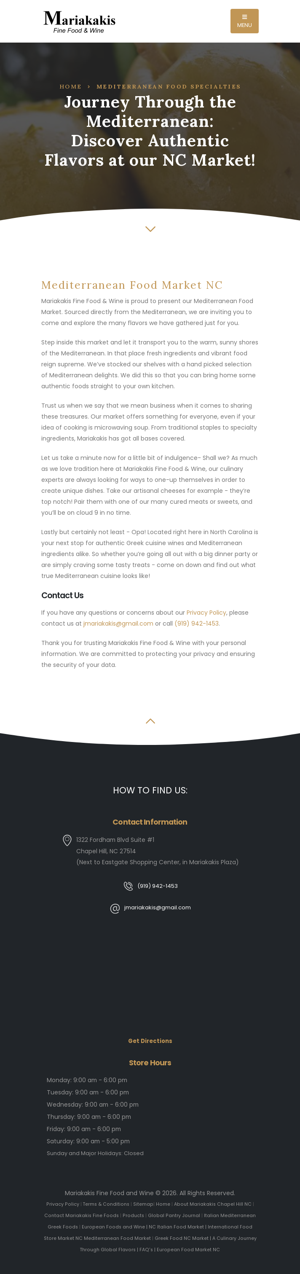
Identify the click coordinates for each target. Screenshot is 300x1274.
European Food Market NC (189, 1248)
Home (70, 86)
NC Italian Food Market (176, 1226)
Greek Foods (63, 1226)
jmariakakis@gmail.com (118, 623)
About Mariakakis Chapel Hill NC (213, 1204)
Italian (211, 1215)
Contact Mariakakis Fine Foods (82, 1215)
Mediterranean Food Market (116, 1237)
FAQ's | (148, 1248)
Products (133, 1215)
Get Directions (150, 1041)
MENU (244, 22)
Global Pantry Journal (174, 1215)
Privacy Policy (206, 612)
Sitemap (143, 1204)
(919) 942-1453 (196, 623)
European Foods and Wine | (115, 1226)
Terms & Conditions (106, 1204)
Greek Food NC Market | (182, 1237)
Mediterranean (238, 1215)
